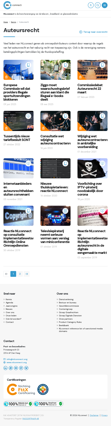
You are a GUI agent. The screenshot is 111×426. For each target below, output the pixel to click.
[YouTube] (16, 368)
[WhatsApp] (11, 368)
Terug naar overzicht (93, 32)
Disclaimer (94, 415)
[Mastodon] (21, 368)
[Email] (55, 359)
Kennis (13, 22)
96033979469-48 (30, 418)
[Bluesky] (26, 368)
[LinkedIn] (5, 368)
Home (5, 22)
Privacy (104, 415)
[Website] (55, 362)
